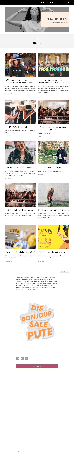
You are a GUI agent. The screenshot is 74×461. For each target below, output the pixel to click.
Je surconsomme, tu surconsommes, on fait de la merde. (53, 83)
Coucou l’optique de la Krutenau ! (20, 171)
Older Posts (64, 278)
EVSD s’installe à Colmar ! (20, 130)
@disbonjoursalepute (21, 287)
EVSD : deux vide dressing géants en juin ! (53, 131)
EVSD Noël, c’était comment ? (20, 213)
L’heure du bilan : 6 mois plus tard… (54, 214)
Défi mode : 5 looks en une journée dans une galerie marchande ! (20, 81)
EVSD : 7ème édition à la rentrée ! (53, 258)
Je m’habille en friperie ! (53, 171)
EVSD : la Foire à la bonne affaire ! (20, 258)
